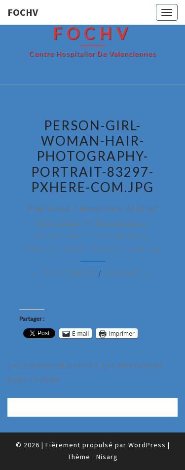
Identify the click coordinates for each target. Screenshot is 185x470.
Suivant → (129, 273)
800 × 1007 (59, 222)
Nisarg (107, 456)
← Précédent (64, 273)
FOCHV (22, 12)
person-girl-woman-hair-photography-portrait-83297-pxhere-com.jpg (92, 235)
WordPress (147, 444)
